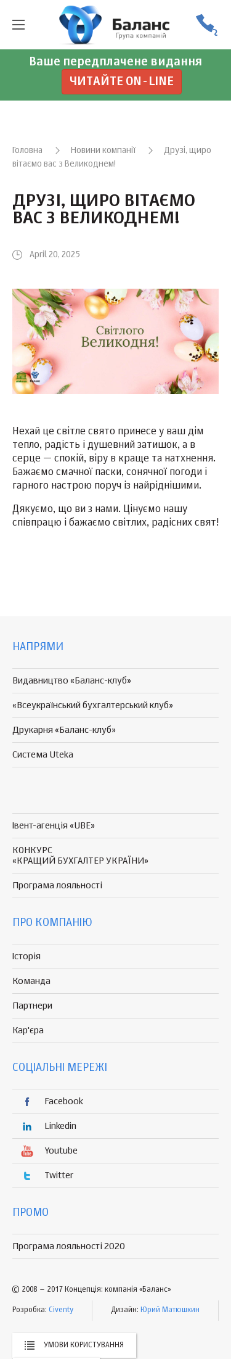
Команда (31, 981)
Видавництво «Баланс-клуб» (71, 680)
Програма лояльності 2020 (68, 1246)
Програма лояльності (57, 885)
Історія (26, 956)
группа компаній (116, 24)
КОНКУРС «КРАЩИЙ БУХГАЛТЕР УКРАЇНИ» (80, 855)
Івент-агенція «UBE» (53, 825)
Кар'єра (28, 1030)
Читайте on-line (122, 82)
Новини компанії (103, 150)
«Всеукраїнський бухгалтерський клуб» (92, 705)
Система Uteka (42, 754)
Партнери (32, 1005)
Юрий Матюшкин (170, 1310)
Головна (27, 150)
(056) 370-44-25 (206, 25)
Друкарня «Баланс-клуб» (64, 730)
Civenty (61, 1310)
